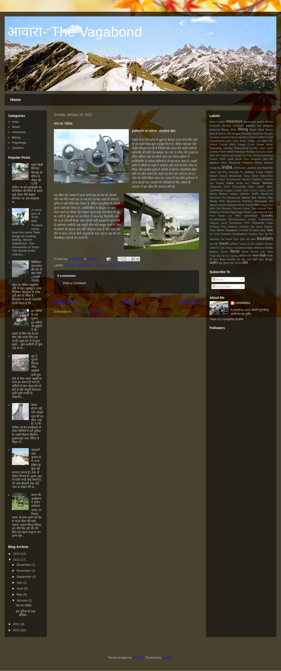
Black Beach (265, 129)
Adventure (19, 132)
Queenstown (251, 215)
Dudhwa (214, 151)
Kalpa (222, 179)
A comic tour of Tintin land (36, 215)
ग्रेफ (238, 259)
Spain (263, 230)
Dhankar (228, 148)
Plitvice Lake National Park (258, 212)
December (24, 564)
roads (270, 223)
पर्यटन (261, 259)
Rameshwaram (218, 219)
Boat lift (70, 265)
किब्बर (270, 256)
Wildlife (269, 248)
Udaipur (259, 244)
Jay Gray (222, 172)
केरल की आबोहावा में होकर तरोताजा (36, 500)
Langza (229, 190)
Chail (270, 137)
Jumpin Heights (264, 172)
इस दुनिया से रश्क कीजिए (25, 613)
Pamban (237, 208)
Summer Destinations (234, 233)
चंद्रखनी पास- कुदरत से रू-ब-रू (36, 455)
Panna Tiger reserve (254, 208)
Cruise (251, 144)
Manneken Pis (218, 197)
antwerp (250, 125)
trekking (233, 244)
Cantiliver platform (256, 137)
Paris (270, 208)
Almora (269, 121)
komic (227, 186)
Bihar (233, 129)
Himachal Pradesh (240, 162)
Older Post (189, 302)
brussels (246, 133)
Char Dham (239, 141)
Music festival (245, 205)
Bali (259, 125)
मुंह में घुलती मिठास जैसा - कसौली (35, 363)
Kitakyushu (216, 186)
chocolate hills (265, 141)
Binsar (253, 129)
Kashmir (257, 179)
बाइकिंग (214, 263)
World (125, 265)
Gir (244, 155)
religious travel (218, 223)
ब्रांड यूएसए (224, 263)
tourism (114, 265)
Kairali (254, 176)
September (24, 576)
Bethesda (215, 129)
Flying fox (261, 151)
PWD (237, 215)
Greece (214, 159)
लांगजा (238, 263)
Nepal (264, 205)
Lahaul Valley (265, 186)
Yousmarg (215, 256)
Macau (213, 194)
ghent (239, 155)
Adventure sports (254, 121)
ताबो (249, 259)
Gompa (257, 155)
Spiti (270, 230)
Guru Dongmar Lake (256, 159)
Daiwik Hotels (265, 144)
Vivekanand (239, 248)
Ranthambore (265, 219)
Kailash (214, 176)
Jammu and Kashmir (260, 167)
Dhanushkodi (241, 148)
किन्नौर (263, 255)
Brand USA (225, 133)
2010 (16, 630)
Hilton (224, 162)
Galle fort (214, 155)
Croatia (242, 144)
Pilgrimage (19, 142)
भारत (231, 263)
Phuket (225, 212)
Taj (266, 234)
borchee (138, 657)
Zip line (225, 256)
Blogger (167, 657)
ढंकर (243, 259)
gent (232, 155)
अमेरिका (242, 256)
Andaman (238, 125)
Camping (224, 137)
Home (15, 100)
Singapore (232, 230)
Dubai (269, 148)
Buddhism (258, 133)
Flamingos (240, 151)
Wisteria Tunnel (219, 252)
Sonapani (254, 230)
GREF (222, 159)
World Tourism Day (253, 252)
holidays (268, 162)
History (258, 162)
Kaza (229, 183)
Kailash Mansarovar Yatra (234, 176)
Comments (221, 286)
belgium (268, 125)
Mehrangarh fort (263, 201)
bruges (236, 133)
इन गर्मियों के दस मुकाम (36, 314)
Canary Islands (238, 137)
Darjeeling (216, 148)
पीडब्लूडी (269, 259)
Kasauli (246, 179)
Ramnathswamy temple (241, 219)
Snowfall (243, 230)
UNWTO (214, 248)
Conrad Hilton (227, 144)
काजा (256, 255)
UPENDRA (76, 259)
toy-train (214, 244)
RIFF (247, 223)
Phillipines (215, 212)
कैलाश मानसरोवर (228, 259)
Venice (229, 248)
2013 (16, 553)
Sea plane (256, 226)
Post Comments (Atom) (88, 311)
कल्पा (249, 256)
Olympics (227, 208)
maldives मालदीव (249, 194)
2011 (16, 624)
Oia (218, 208)
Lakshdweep (216, 190)
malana (234, 194)
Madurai (223, 194)
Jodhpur (249, 171)
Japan (213, 172)
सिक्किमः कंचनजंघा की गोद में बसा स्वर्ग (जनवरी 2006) (36, 271)
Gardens (225, 155)
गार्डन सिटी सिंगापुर (37, 166)
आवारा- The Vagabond (74, 32)
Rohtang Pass (218, 226)
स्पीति (245, 263)
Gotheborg (267, 155)
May (19, 594)
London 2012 (241, 190)
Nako (257, 204)
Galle (270, 151)
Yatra (270, 252)
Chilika (251, 141)
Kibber (256, 182)
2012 (16, 559)
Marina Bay (249, 197)
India (15, 122)
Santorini (232, 226)
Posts (218, 279)
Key (247, 183)
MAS (222, 201)
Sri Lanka (215, 234)
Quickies (18, 148)
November (24, 570)
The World (226, 239)
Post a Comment (74, 283)
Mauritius (247, 201)
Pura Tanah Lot (221, 215)
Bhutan (225, 129)
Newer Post (65, 302)
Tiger (235, 239)
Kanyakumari (233, 179)
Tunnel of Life (246, 244)
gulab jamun (235, 159)
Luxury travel (265, 190)
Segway (268, 226)
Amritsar (226, 125)
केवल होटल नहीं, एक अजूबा (37, 408)
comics (213, 144)
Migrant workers (218, 205)
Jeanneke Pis (236, 172)
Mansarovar (233, 197)
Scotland (102, 265)
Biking (16, 137)
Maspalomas (233, 201)
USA (221, 248)
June (20, 588)
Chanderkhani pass (220, 141)
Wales (250, 248)
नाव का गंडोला (23, 605)
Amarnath (215, 125)
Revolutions (235, 223)
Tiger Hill (244, 239)
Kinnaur (267, 183)
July (19, 582)
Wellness (259, 248)
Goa (249, 155)
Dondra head (257, 148)
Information (240, 168)
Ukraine (268, 244)
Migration (233, 205)
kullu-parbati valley (243, 186)
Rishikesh (258, 222)
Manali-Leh (267, 194)
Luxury (253, 190)
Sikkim (220, 230)
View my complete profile (226, 319)
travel (223, 243)
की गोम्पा (214, 259)
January (22, 600)
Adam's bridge (217, 121)
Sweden (253, 234)
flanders (250, 151)
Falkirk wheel (85, 265)
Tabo (261, 234)
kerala (239, 183)
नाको (254, 259)
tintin (253, 239)
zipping (234, 256)
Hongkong (215, 168)
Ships (213, 230)
